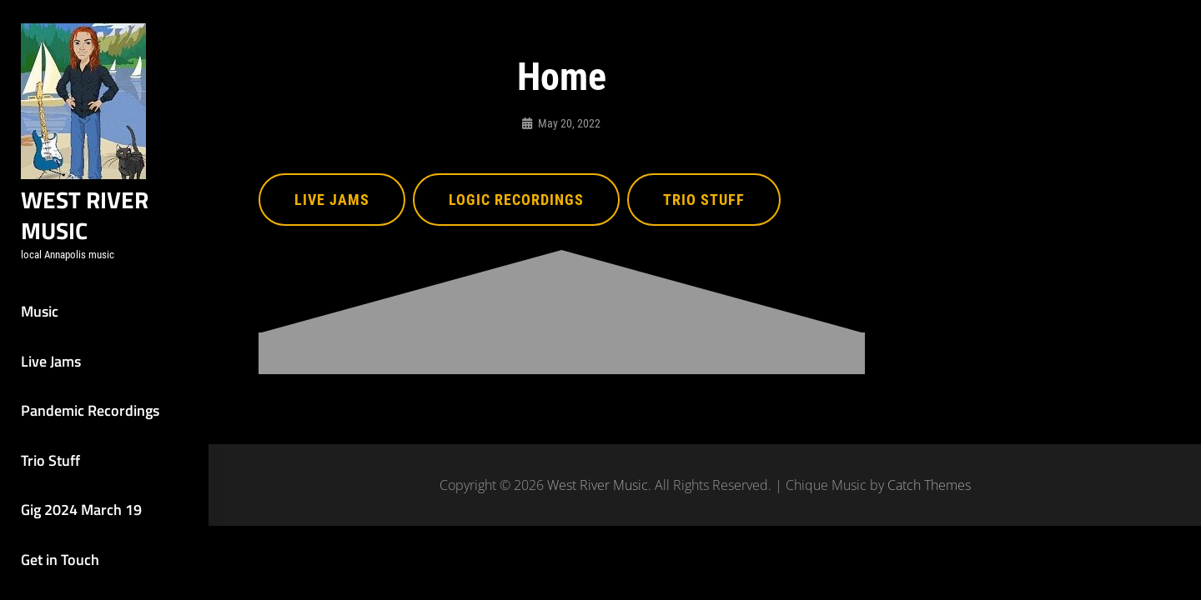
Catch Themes (929, 485)
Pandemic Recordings (90, 410)
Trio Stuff (50, 460)
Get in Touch (60, 559)
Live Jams (51, 361)
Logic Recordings (516, 199)
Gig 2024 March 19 (81, 509)
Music (39, 311)
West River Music (84, 215)
